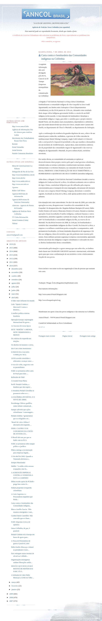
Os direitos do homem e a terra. (22, 345)
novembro (15, 272)
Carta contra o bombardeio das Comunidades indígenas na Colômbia (64, 57)
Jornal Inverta (17, 150)
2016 (11, 244)
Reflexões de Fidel (17, 377)
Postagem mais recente (47, 336)
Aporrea (15, 187)
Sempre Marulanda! (18, 462)
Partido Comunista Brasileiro (22, 153)
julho (14, 287)
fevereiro (15, 586)
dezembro (15, 269)
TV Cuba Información (20, 217)
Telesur (14, 223)
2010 (11, 266)
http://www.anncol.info (20, 126)
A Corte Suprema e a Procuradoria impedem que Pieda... (22, 497)
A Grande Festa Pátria (19, 381)
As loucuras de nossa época (21, 326)
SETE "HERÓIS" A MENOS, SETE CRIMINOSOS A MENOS (21, 332)
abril (13, 297)
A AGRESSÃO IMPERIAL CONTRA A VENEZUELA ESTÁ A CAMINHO (22, 475)
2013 (11, 255)
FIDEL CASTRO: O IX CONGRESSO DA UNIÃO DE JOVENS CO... (22, 431)
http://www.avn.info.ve (20, 184)
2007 (11, 601)
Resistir (15, 144)
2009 (11, 594)
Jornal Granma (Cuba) (20, 220)
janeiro (14, 589)
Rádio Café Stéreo (18, 191)
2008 (11, 597)
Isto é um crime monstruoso (21, 348)
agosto (14, 283)
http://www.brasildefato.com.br (23, 175)
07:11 (43, 327)
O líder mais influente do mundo (22, 301)
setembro (15, 279)
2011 (11, 262)
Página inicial (67, 336)
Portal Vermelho (18, 147)
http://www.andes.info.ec (21, 181)
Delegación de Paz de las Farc (23, 172)
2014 (11, 251)
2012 (11, 258)
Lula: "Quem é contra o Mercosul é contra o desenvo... (19, 307)
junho (14, 290)
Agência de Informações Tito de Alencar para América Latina (22, 132)
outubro (15, 276)
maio (14, 294)
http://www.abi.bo (18, 178)
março (14, 582)
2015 (11, 248)
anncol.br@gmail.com (15, 235)
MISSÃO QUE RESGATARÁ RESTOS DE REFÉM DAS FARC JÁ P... (22, 568)
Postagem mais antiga (87, 336)
